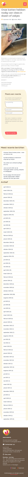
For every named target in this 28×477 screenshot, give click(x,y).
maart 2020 (6, 401)
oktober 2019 (7, 415)
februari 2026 (7, 194)
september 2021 (7, 367)
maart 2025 (6, 232)
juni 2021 (5, 377)
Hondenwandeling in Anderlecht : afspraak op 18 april (12, 158)
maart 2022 (6, 346)
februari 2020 (7, 405)
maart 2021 (6, 384)
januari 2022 (6, 353)
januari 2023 (6, 322)
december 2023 (7, 284)
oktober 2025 (7, 207)
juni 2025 (5, 221)
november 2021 (7, 360)
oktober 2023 (7, 291)
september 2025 (7, 211)
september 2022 (7, 332)
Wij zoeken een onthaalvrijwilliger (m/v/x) (12, 163)
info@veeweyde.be (7, 448)
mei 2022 (5, 343)
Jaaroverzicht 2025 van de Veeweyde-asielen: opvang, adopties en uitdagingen (13, 169)
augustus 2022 (7, 336)
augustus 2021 (7, 370)
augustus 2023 (7, 298)
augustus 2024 (7, 256)
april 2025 (6, 228)
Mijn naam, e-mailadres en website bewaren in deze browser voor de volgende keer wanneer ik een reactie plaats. (14, 120)
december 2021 (7, 356)
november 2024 (7, 246)
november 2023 (7, 287)
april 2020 (6, 398)
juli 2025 (5, 218)
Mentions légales (14, 474)
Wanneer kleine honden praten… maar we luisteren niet (13, 153)
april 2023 (6, 311)
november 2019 (7, 412)
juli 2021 (5, 374)
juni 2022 (5, 339)
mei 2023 (5, 308)
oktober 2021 (7, 363)
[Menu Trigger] (25, 4)
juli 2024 (5, 259)
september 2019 (7, 419)
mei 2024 (5, 266)
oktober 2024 (7, 249)
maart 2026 (6, 190)
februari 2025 (7, 235)
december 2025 (7, 201)
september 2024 (7, 253)
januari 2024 (6, 280)
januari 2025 (6, 239)
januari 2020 (6, 408)
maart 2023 (6, 315)
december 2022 (7, 325)
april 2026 (6, 187)
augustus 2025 (7, 214)
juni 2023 (5, 304)
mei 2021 (5, 381)
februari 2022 (7, 349)
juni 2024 (5, 263)
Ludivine (15, 19)
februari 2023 (7, 318)
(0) (19, 19)
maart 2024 (6, 273)
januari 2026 (6, 197)
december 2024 (7, 242)
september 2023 (7, 294)
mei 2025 (5, 225)
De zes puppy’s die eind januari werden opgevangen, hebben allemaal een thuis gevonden (11, 176)
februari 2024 (7, 277)
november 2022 (7, 329)
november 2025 (7, 204)
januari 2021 (6, 388)
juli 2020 (5, 395)
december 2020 (7, 391)
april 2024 (6, 270)
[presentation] (13, 128)
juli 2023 (5, 301)
